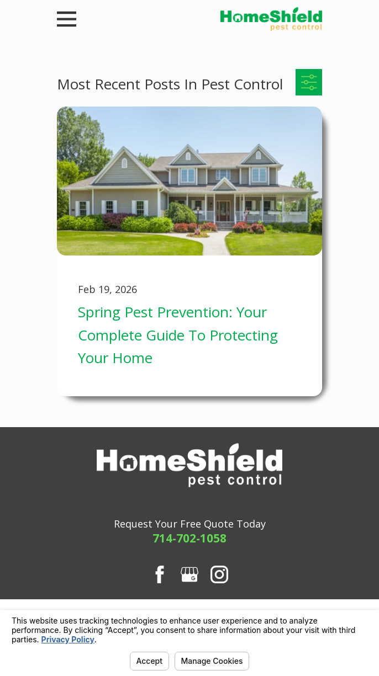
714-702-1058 (189, 538)
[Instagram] (219, 574)
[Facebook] (160, 574)
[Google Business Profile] (189, 574)
